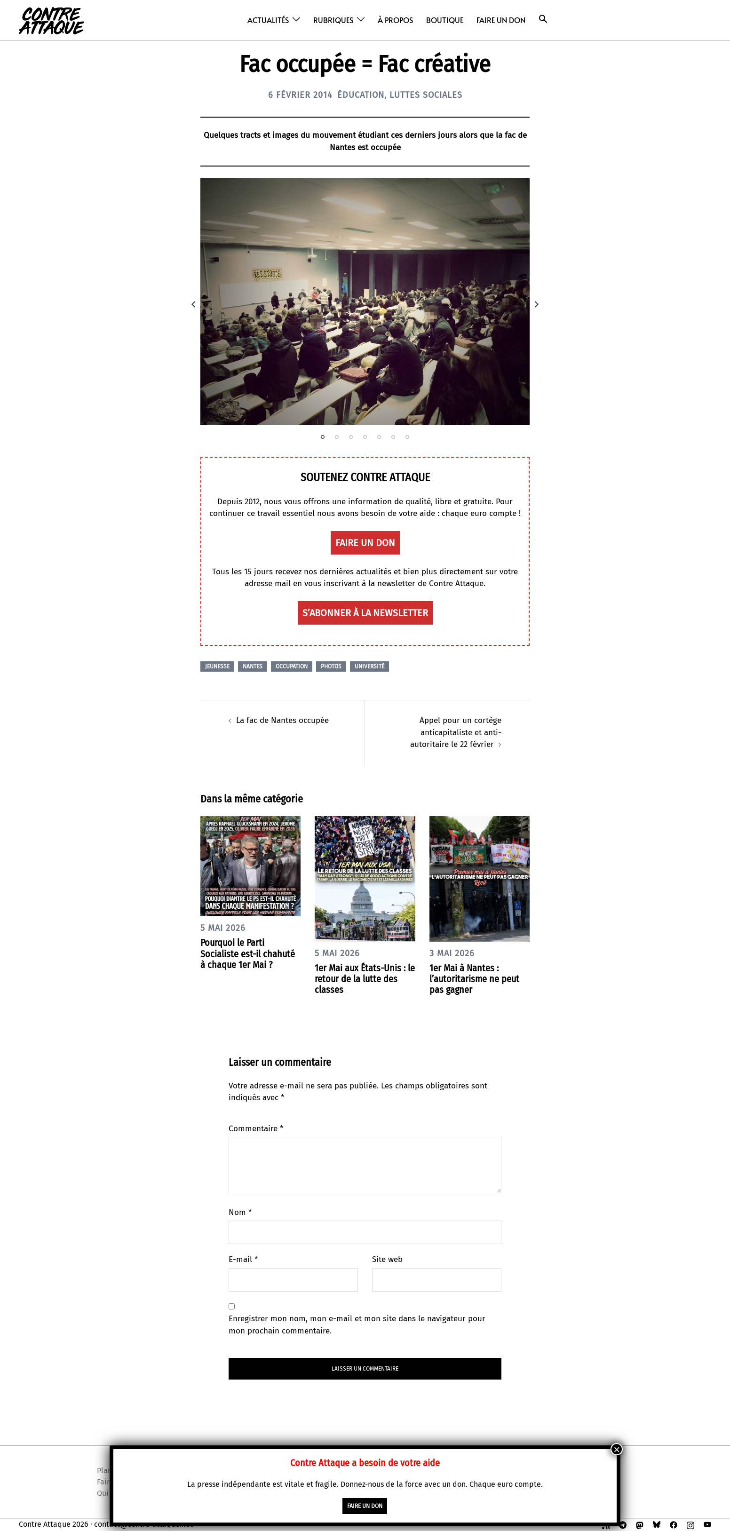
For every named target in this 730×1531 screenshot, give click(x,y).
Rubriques (333, 20)
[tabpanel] (365, 301)
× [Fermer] (616, 1449)
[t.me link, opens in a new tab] (623, 1524)
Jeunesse (217, 666)
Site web (387, 1259)
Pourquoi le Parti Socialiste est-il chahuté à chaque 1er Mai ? (247, 953)
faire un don (365, 542)
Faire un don (500, 20)
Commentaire (256, 1129)
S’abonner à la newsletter (365, 613)
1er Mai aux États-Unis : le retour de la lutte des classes (365, 978)
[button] (543, 19)
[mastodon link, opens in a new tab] (639, 1524)
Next (536, 304)
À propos (395, 20)
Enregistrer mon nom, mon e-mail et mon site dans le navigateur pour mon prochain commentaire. (357, 1325)
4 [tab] (365, 437)
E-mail (243, 1259)
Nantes (252, 666)
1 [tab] (322, 437)
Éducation (360, 95)
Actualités (268, 20)
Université (369, 666)
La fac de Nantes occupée (282, 720)
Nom (240, 1212)
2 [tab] (336, 437)
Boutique (444, 20)
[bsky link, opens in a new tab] (656, 1524)
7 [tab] (407, 437)
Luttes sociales (425, 95)
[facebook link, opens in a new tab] (673, 1524)
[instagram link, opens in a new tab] (690, 1524)
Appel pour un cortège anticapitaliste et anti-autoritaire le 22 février (455, 732)
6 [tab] (393, 437)
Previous (193, 304)
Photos (331, 666)
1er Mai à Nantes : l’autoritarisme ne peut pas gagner (474, 978)
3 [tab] (351, 437)
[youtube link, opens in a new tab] (707, 1524)
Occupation (292, 666)
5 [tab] (379, 437)
